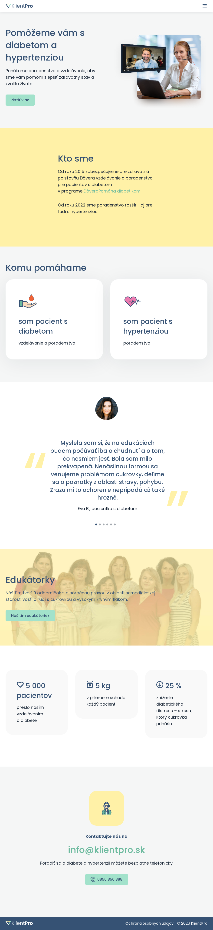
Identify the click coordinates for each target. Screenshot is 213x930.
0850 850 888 (106, 879)
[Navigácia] (204, 6)
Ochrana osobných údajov (149, 923)
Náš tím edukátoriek (30, 615)
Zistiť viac (20, 100)
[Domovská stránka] (19, 5)
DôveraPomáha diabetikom (112, 191)
